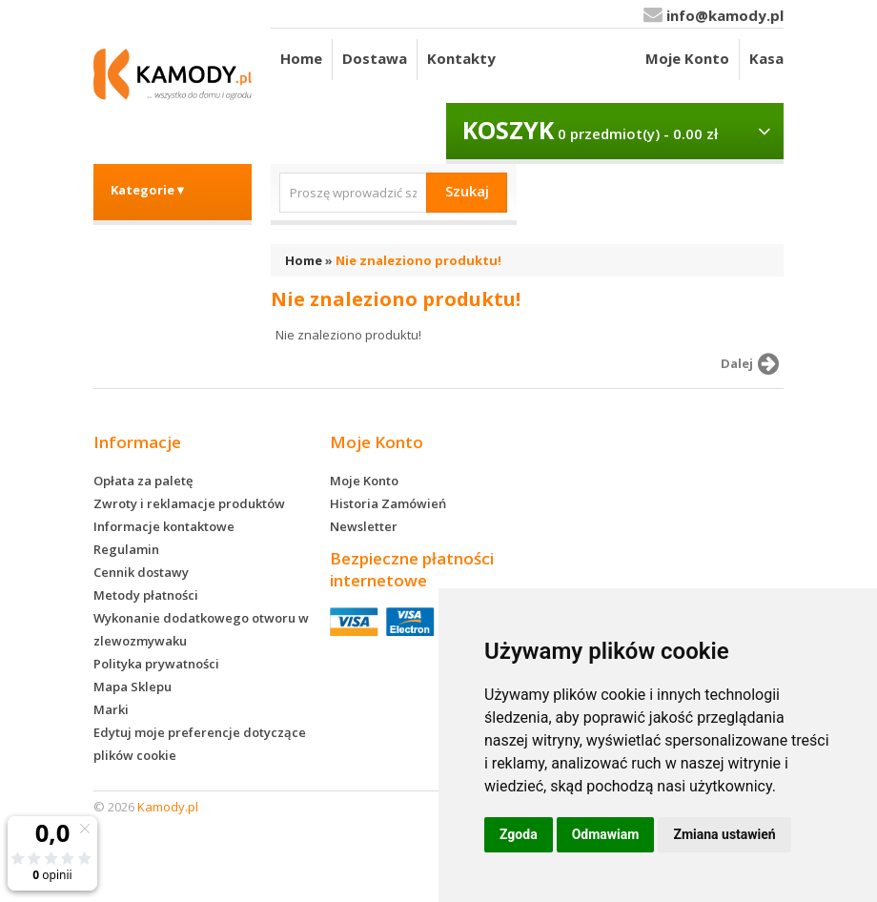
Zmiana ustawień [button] (724, 834)
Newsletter (364, 526)
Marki (111, 709)
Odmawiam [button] (606, 834)
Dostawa (374, 58)
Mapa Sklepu (132, 686)
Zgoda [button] (519, 834)
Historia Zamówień (388, 503)
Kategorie (149, 189)
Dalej (753, 364)
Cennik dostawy (141, 572)
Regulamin (126, 549)
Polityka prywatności (156, 663)
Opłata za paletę (143, 480)
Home (301, 58)
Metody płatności (145, 595)
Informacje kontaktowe (164, 526)
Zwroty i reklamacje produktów (189, 503)
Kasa (766, 58)
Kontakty (461, 58)
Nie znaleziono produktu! (418, 260)
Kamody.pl (167, 806)
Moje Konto (687, 58)
